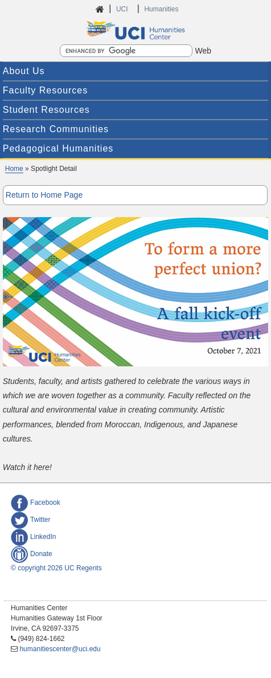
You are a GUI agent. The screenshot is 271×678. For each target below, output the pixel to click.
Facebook (35, 503)
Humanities (161, 9)
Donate (31, 554)
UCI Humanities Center (135, 30)
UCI (123, 9)
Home (14, 169)
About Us (24, 71)
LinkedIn (33, 537)
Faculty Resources (45, 90)
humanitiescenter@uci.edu (59, 649)
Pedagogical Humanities (58, 148)
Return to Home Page (44, 194)
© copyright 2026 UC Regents (56, 568)
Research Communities (56, 129)
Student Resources (46, 110)
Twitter (30, 520)
